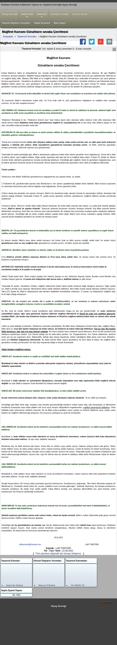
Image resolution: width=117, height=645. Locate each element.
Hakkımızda (27, 16)
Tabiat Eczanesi (42, 23)
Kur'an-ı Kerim (79, 14)
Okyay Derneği (9, 14)
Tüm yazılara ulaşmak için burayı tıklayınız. (58, 553)
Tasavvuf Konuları (27, 36)
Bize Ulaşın (60, 23)
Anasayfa (8, 36)
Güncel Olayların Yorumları (16, 23)
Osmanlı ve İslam (59, 14)
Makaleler (42, 16)
